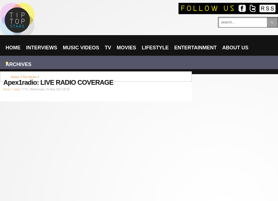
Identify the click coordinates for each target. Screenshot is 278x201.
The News (30, 77)
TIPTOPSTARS (39, 10)
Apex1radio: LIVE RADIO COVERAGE (58, 82)
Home (15, 77)
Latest (16, 89)
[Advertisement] (96, 76)
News (6, 89)
